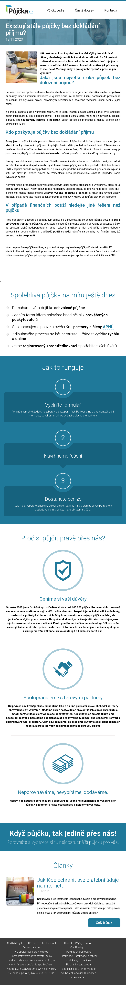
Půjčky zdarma (83, 943)
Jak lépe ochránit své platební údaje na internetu (78, 883)
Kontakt (68, 943)
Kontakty (110, 10)
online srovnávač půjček (19, 255)
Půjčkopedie (55, 10)
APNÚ (108, 327)
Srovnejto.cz (40, 951)
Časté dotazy (84, 10)
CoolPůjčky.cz (78, 947)
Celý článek (104, 923)
